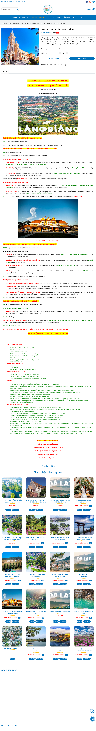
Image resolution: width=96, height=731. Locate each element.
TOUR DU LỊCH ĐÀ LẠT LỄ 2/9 (12, 648)
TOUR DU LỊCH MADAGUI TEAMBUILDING (60, 575)
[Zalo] (67, 65)
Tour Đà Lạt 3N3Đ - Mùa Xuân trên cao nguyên (60, 538)
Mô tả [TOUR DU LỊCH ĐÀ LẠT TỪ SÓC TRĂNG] (5, 71)
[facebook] (87, 1)
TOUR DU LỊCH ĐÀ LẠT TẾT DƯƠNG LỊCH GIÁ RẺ (83, 538)
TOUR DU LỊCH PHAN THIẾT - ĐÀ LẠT (83, 612)
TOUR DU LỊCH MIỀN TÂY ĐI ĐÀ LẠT (36, 650)
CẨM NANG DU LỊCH (69, 17)
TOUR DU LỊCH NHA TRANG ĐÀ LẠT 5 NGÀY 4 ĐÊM (12, 612)
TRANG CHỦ (16, 17)
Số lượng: (44, 53)
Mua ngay (82, 58)
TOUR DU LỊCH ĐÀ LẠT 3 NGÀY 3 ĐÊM (60, 650)
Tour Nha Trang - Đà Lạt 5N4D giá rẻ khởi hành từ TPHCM (60, 501)
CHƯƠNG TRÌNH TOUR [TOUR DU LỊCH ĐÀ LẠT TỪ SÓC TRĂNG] (16, 23)
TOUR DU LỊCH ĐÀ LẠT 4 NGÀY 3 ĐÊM (36, 612)
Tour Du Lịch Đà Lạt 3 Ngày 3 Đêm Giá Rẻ (83, 501)
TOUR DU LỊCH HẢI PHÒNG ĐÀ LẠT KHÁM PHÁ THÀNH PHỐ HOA (83, 650)
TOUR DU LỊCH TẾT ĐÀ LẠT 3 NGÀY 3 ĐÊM (36, 575)
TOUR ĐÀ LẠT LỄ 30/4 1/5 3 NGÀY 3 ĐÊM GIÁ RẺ (36, 538)
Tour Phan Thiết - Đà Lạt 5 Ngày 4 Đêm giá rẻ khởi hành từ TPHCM (36, 501)
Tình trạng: (44, 49)
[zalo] (94, 1)
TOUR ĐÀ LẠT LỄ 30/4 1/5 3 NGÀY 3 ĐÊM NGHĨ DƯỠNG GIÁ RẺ (12, 538)
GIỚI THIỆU (25, 17)
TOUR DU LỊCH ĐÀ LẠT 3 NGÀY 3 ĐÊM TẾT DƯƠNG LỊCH (12, 575)
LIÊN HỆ (81, 17)
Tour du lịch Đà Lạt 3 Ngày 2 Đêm (60, 611)
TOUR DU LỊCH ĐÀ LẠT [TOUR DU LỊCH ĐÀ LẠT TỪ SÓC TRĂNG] (32, 23)
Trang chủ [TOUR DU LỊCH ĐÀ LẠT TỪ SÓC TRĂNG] (4, 23)
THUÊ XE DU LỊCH (54, 17)
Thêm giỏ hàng (54, 58)
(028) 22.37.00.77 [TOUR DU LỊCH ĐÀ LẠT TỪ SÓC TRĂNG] (21, 1)
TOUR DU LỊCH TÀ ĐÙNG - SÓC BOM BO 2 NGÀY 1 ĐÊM (12, 501)
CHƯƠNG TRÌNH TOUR (39, 17)
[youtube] (91, 1)
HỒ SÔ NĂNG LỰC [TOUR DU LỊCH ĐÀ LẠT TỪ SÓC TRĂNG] (9, 726)
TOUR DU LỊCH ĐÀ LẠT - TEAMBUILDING (83, 575)
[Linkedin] (54, 65)
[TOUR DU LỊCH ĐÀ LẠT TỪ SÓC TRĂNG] (48, 9)
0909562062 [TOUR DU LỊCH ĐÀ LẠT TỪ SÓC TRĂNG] (11, 1)
